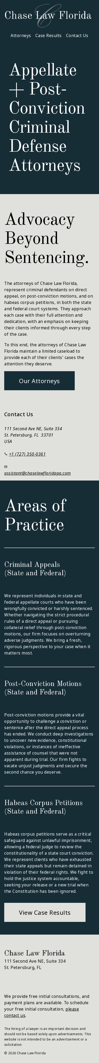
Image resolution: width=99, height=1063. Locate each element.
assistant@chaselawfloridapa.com (37, 473)
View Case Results (45, 912)
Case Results (48, 35)
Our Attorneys (39, 381)
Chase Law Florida (48, 16)
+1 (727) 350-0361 (27, 454)
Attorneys (21, 35)
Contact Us (77, 35)
